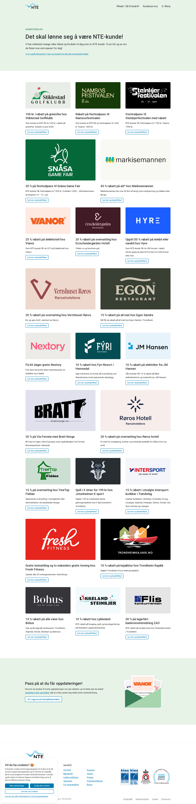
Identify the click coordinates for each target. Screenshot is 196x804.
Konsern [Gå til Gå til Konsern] (91, 770)
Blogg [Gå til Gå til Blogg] (89, 784)
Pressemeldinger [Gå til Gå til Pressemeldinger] (95, 781)
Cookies (155, 799)
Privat (120, 6)
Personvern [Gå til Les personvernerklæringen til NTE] (165, 799)
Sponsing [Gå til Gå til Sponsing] (67, 781)
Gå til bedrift (132, 6)
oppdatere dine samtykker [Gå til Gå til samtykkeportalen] (37, 692)
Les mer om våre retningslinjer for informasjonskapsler (26, 796)
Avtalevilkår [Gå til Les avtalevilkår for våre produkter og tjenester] (128, 799)
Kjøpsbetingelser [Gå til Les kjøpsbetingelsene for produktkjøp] (142, 799)
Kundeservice (150, 6)
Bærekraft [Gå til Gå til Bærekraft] (68, 773)
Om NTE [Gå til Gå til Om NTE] (67, 770)
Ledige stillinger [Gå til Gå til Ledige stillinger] (70, 777)
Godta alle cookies (42, 786)
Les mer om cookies (29, 791)
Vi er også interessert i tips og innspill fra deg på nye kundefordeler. (57, 54)
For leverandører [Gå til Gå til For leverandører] (71, 784)
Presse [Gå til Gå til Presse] (90, 777)
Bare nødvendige (17, 786)
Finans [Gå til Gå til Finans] (90, 773)
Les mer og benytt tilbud (37, 132)
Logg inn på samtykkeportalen (44, 699)
